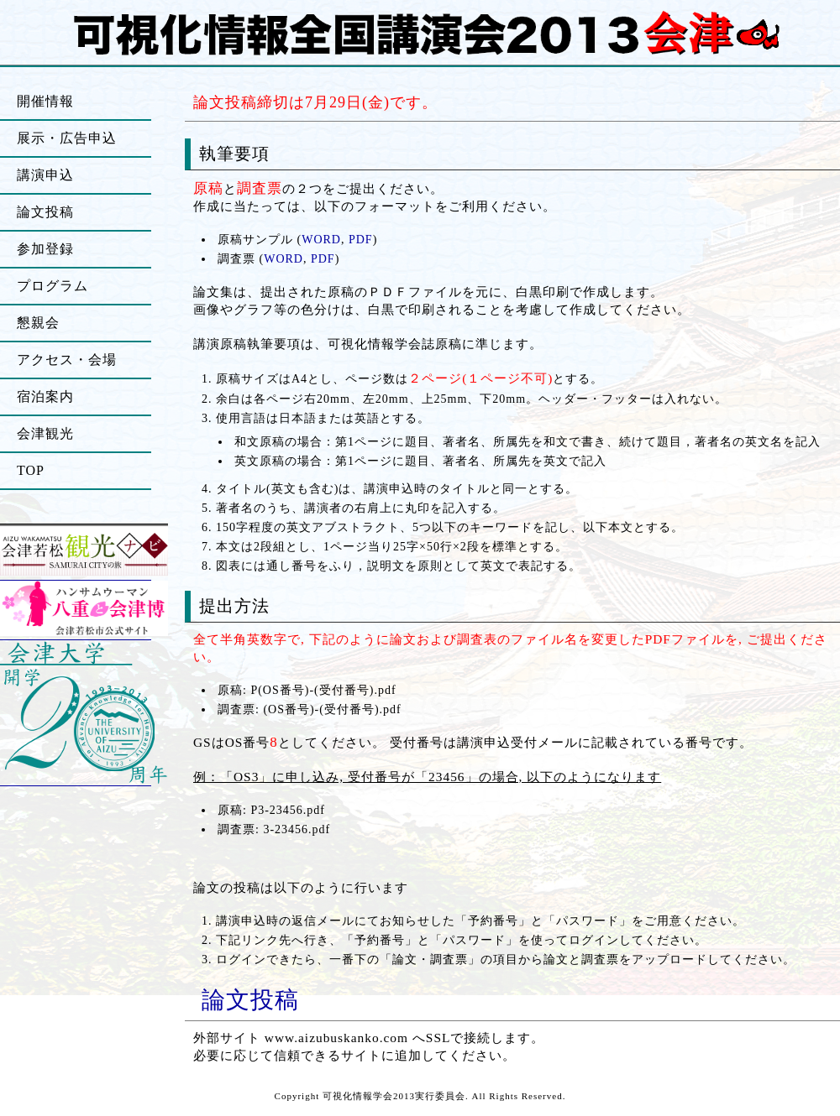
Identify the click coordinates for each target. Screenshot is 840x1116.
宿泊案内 (45, 396)
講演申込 (45, 175)
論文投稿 (250, 1000)
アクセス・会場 (67, 359)
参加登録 (45, 249)
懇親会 (38, 323)
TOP (31, 470)
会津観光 (45, 433)
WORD (321, 239)
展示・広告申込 (67, 138)
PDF (361, 239)
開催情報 (45, 101)
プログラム (52, 286)
